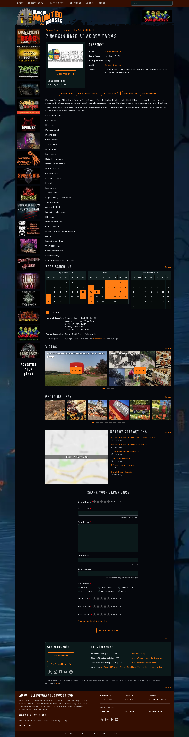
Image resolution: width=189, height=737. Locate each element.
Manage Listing (155, 711)
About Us (128, 696)
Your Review (84, 522)
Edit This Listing (138, 654)
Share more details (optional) (92, 621)
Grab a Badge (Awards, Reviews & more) (148, 658)
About (89, 3)
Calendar (76, 3)
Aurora (67, 30)
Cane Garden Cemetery (121, 458)
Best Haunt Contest (157, 699)
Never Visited (107, 591)
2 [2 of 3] (108, 388)
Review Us (67, 93)
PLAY (76, 370)
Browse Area (35, 3)
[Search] (152, 3)
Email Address (85, 569)
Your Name (83, 555)
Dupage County (53, 30)
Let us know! (25, 725)
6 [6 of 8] (114, 422)
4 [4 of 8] (106, 422)
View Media (130, 93)
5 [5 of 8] (110, 422)
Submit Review (108, 630)
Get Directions (111, 93)
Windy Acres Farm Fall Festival (125, 451)
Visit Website (65, 73)
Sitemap (152, 696)
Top (168, 267)
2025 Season (87, 591)
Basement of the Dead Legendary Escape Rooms (133, 437)
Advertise (104, 711)
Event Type (57, 3)
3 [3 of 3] (112, 388)
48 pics (108, 65)
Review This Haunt (113, 51)
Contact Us (105, 696)
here (57, 683)
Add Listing (129, 711)
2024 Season (127, 587)
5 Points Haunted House (122, 465)
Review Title (84, 508)
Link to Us (129, 699)
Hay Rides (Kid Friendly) (84, 30)
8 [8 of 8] (123, 422)
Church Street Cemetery (122, 472)
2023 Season (107, 587)
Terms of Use (106, 699)
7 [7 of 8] (119, 422)
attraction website (99, 339)
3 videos (117, 65)
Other (124, 591)
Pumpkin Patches (155, 667)
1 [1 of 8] (93, 422)
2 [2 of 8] (97, 422)
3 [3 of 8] (101, 422)
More (102, 3)
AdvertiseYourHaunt (29, 369)
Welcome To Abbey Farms (125, 353)
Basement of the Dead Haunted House (129, 444)
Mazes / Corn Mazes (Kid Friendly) (134, 667)
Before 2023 (86, 587)
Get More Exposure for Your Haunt (146, 663)
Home (20, 3)
